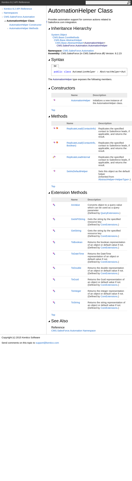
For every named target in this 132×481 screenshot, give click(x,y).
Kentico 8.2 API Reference (18, 8)
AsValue (75, 204)
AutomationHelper (80, 100)
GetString (76, 230)
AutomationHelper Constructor (25, 24)
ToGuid (75, 279)
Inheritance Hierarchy (69, 28)
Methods (57, 116)
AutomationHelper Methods (23, 28)
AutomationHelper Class (20, 20)
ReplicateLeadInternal (78, 157)
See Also (58, 320)
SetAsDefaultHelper (77, 171)
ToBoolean (76, 242)
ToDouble (76, 267)
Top (53, 110)
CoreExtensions (109, 224)
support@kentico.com (47, 342)
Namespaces (11, 12)
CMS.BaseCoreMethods (66, 37)
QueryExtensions (110, 213)
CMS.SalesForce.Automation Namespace (73, 330)
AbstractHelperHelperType (113, 179)
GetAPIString (78, 219)
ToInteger (76, 291)
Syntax (56, 59)
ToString (75, 302)
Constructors (61, 88)
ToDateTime (77, 253)
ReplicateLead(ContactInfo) (81, 128)
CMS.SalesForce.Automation (19, 16)
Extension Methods (67, 192)
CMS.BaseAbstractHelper (68, 40)
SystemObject (59, 34)
